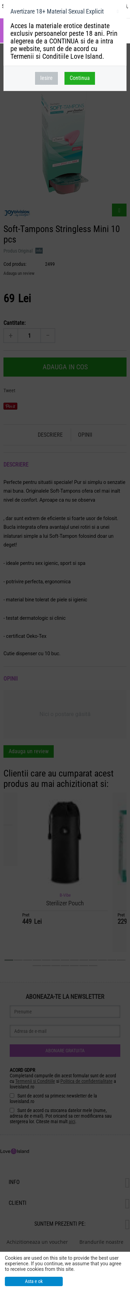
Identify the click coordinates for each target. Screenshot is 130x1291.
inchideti (118, 12)
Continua (80, 78)
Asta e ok (34, 1281)
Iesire (46, 78)
